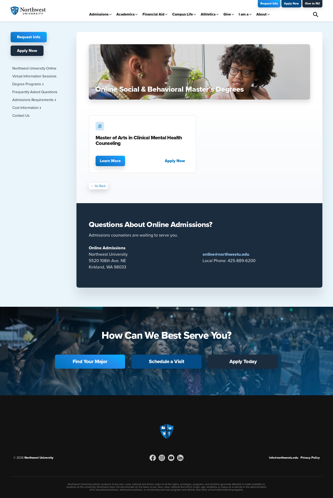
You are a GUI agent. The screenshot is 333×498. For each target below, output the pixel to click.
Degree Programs (26, 84)
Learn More (110, 160)
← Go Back (98, 186)
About (261, 14)
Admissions (99, 14)
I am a (243, 14)
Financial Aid (153, 14)
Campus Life (182, 14)
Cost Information (25, 108)
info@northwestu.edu (283, 457)
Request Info (269, 3)
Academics (125, 14)
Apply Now (291, 3)
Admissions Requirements (33, 100)
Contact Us (21, 115)
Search (315, 14)
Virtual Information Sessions (34, 76)
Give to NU (312, 3)
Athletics (208, 14)
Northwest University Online (34, 68)
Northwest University (38, 457)
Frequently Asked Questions (34, 92)
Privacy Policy (310, 457)
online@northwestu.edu (226, 254)
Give (227, 14)
